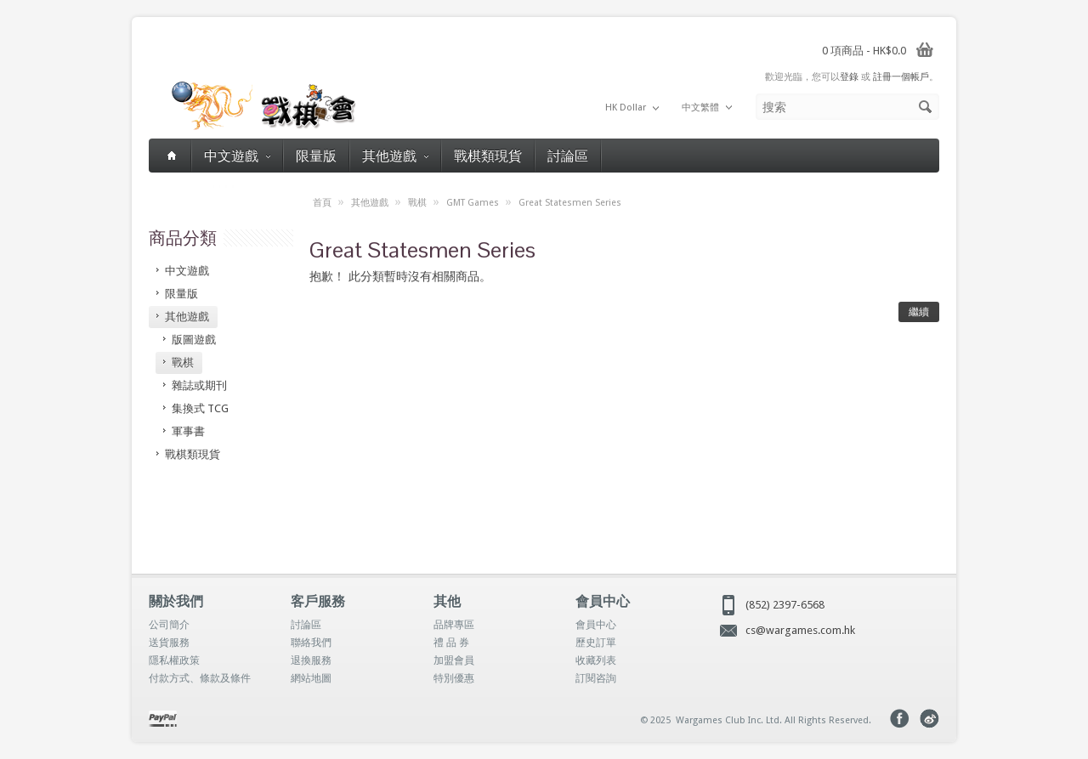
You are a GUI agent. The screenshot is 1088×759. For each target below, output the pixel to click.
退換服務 (311, 660)
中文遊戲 (237, 155)
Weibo (929, 718)
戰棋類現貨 (488, 155)
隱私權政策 (174, 660)
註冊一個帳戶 (901, 76)
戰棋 (417, 202)
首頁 (322, 202)
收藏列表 (595, 660)
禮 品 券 (451, 643)
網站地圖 (311, 678)
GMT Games (472, 202)
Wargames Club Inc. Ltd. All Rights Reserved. (773, 720)
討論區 (567, 155)
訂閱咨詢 (595, 678)
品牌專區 (454, 625)
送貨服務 (169, 643)
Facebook (900, 718)
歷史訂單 (595, 643)
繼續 (919, 312)
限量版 (316, 155)
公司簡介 (169, 625)
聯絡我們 (311, 643)
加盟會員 (454, 660)
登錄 (849, 76)
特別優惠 (454, 678)
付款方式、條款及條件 (200, 678)
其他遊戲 (395, 155)
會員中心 (595, 625)
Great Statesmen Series (569, 202)
